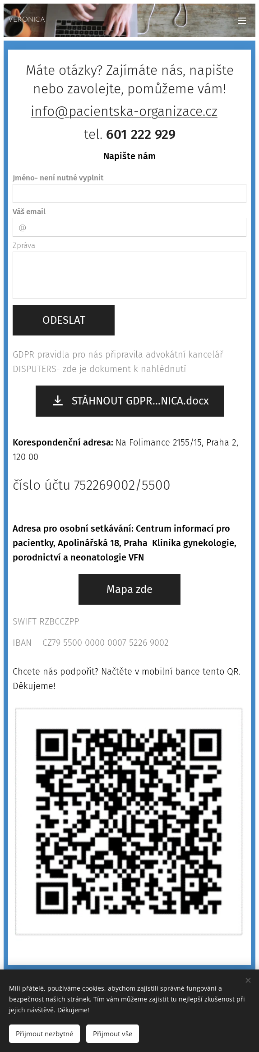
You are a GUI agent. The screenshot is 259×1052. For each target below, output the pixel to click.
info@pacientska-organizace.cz (124, 111)
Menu (242, 20)
